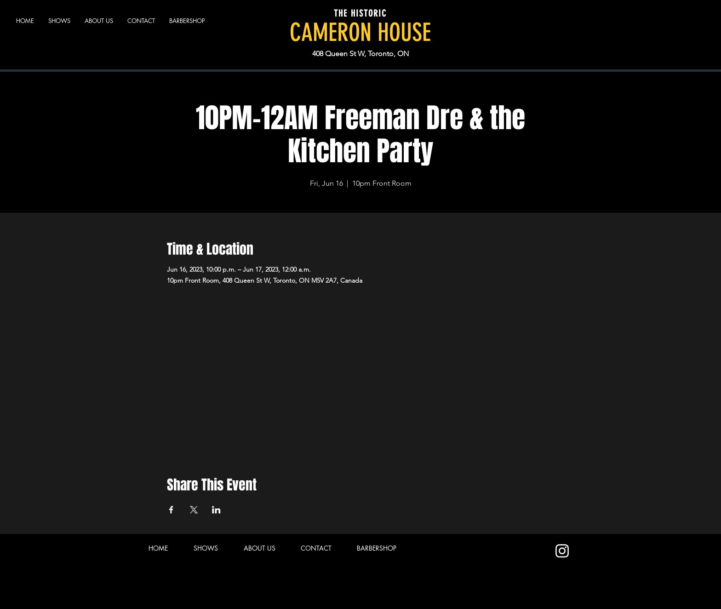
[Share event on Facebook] (171, 509)
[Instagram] (562, 551)
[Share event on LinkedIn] (216, 509)
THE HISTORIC (360, 13)
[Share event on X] (193, 509)
